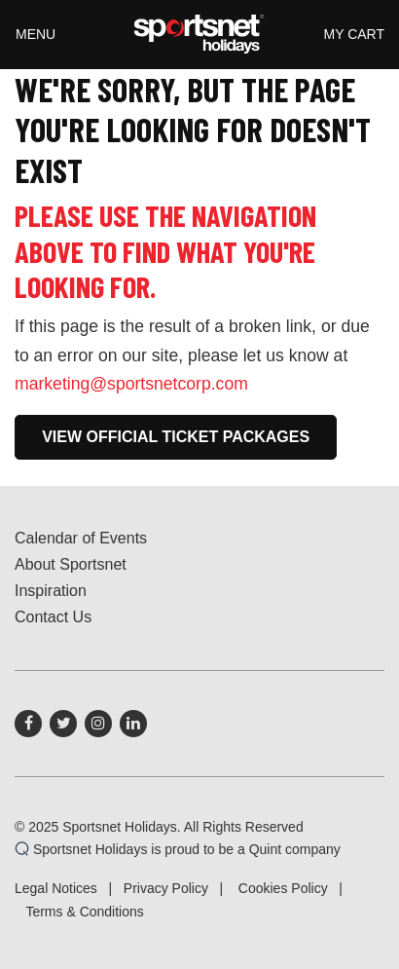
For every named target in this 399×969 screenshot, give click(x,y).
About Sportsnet (71, 564)
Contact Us (53, 617)
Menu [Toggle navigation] (35, 34)
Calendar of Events (81, 538)
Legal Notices (56, 888)
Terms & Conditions (84, 911)
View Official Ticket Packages (175, 437)
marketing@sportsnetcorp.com (131, 383)
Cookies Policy (283, 888)
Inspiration (51, 590)
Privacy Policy (166, 888)
